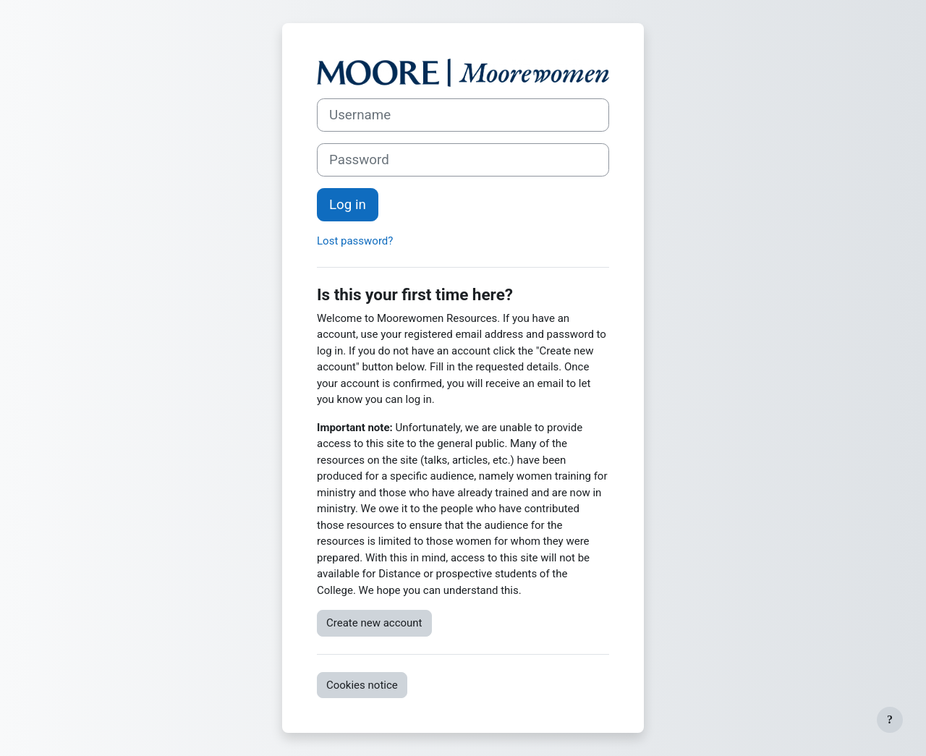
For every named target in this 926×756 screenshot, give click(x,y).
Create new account (374, 622)
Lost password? (355, 240)
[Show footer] (890, 720)
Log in (347, 205)
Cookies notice (362, 685)
